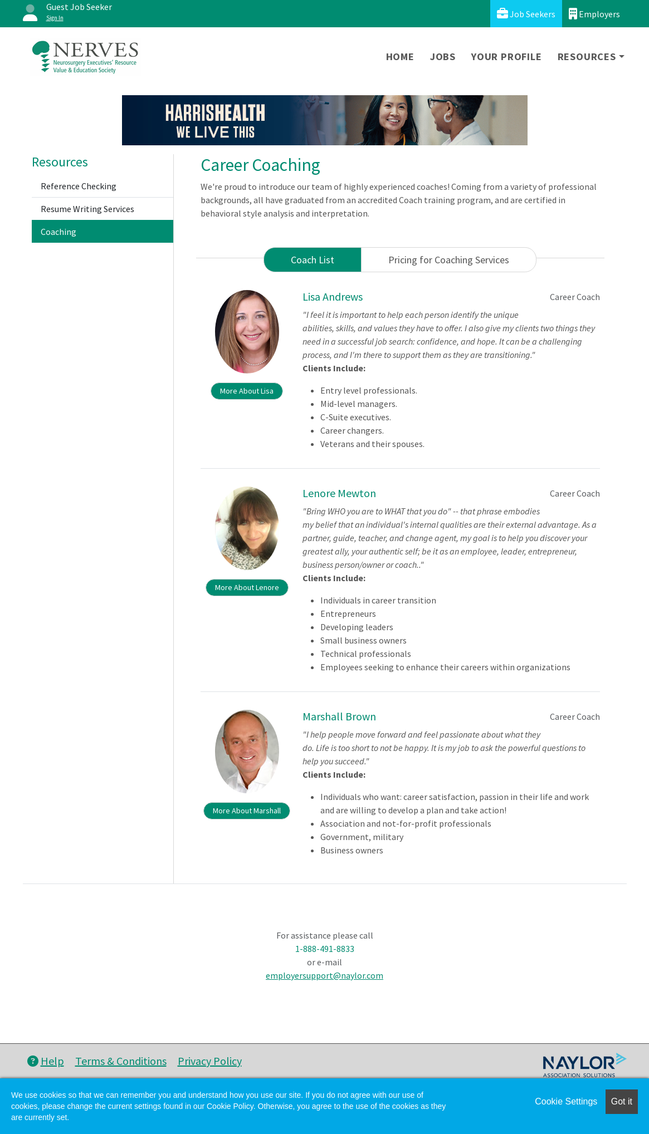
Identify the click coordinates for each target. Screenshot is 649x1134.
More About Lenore (247, 587)
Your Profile (506, 56)
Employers (594, 14)
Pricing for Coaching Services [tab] (448, 259)
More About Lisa (247, 391)
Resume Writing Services (87, 208)
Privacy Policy (210, 1061)
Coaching (58, 231)
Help (45, 1061)
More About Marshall (247, 811)
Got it (621, 1101)
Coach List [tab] (312, 259)
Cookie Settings (566, 1101)
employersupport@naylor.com (324, 975)
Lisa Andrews (332, 296)
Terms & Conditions (121, 1061)
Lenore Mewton (339, 493)
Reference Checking (78, 186)
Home (400, 56)
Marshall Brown (339, 716)
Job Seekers (526, 14)
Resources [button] (587, 56)
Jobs (443, 56)
